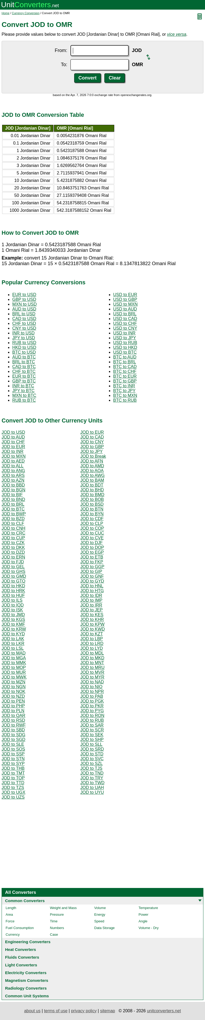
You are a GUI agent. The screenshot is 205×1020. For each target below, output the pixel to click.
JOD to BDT (91, 485)
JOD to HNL (91, 586)
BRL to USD (24, 314)
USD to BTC (125, 352)
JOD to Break (93, 456)
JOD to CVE (92, 538)
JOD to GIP (91, 571)
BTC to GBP (125, 381)
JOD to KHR (92, 619)
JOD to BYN (92, 514)
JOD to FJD (13, 562)
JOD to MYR (92, 677)
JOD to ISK (12, 610)
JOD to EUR (92, 432)
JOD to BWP (14, 514)
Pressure (57, 915)
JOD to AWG (92, 475)
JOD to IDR (91, 595)
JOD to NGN (14, 686)
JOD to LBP (91, 638)
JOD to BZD (13, 518)
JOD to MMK (14, 662)
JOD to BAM (92, 480)
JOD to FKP (91, 562)
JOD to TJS (91, 768)
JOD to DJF (91, 542)
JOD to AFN (91, 461)
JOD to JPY (91, 451)
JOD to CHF (13, 442)
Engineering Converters (27, 941)
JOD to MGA (14, 658)
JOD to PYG (92, 710)
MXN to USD (24, 304)
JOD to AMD (92, 466)
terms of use (56, 1011)
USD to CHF (125, 323)
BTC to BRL (124, 362)
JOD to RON (92, 715)
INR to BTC (23, 386)
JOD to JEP (91, 610)
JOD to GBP (92, 446)
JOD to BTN (91, 509)
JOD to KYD (13, 634)
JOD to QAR (13, 715)
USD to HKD (125, 347)
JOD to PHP (13, 706)
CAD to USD (24, 318)
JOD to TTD (13, 782)
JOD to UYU (92, 792)
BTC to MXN (125, 395)
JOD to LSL (13, 648)
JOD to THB (13, 768)
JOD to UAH (92, 787)
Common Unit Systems (27, 996)
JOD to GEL (13, 566)
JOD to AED (13, 461)
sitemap (107, 1011)
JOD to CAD (92, 437)
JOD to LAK (13, 638)
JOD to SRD (92, 749)
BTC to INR (124, 386)
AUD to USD (24, 309)
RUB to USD (24, 342)
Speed (99, 921)
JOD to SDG (13, 734)
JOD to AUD (13, 437)
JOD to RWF (14, 725)
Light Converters (21, 965)
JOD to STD (91, 754)
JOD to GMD (14, 576)
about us (32, 1011)
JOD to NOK (13, 691)
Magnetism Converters (26, 980)
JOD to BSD (92, 504)
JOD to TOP (13, 778)
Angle (143, 921)
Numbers (57, 928)
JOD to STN (13, 758)
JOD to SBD (13, 730)
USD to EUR (125, 294)
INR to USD (23, 333)
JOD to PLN (13, 710)
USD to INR (124, 333)
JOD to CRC (13, 533)
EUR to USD (24, 294)
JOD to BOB (92, 499)
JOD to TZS (13, 787)
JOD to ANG (13, 470)
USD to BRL (124, 314)
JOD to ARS (13, 475)
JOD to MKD (92, 658)
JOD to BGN (13, 490)
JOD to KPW (92, 624)
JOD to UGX (13, 792)
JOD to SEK (91, 734)
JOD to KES (91, 614)
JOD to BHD (92, 490)
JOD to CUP (13, 538)
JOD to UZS (13, 797)
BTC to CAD (125, 366)
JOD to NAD (92, 682)
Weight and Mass (63, 908)
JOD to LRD (91, 643)
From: (61, 50)
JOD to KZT (91, 634)
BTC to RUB (125, 400)
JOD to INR (12, 451)
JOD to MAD (14, 653)
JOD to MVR (92, 672)
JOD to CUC (92, 533)
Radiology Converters (26, 988)
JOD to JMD (13, 614)
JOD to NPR (92, 691)
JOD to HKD (13, 586)
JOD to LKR (13, 643)
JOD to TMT (13, 773)
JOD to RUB (92, 720)
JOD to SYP (13, 763)
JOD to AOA (92, 470)
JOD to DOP (92, 547)
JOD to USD (13, 432)
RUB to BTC (24, 400)
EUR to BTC (24, 376)
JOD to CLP (91, 523)
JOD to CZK (13, 542)
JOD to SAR (92, 725)
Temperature (148, 908)
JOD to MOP (14, 667)
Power (143, 915)
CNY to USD (24, 328)
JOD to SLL (91, 744)
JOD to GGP (92, 566)
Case (54, 935)
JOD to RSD (13, 720)
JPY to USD (23, 338)
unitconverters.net (164, 1011)
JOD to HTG (92, 590)
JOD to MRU (92, 667)
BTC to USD (24, 352)
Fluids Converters (22, 957)
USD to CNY (125, 328)
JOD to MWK (14, 677)
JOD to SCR (92, 730)
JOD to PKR (92, 706)
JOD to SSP (13, 754)
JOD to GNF (92, 576)
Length (11, 908)
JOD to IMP (91, 600)
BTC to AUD (124, 357)
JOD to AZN (13, 480)
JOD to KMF (13, 624)
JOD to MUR (14, 672)
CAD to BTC (24, 366)
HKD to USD (24, 347)
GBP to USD (24, 299)
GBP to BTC (24, 381)
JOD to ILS (12, 600)
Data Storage (104, 928)
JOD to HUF (13, 595)
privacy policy (84, 1011)
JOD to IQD (13, 605)
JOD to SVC (92, 758)
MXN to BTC (24, 395)
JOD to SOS (13, 749)
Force (10, 921)
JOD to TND (92, 773)
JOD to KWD (92, 629)
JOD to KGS (13, 619)
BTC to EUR (125, 376)
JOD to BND (13, 499)
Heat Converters (20, 949)
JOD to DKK (13, 547)
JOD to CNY (92, 442)
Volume (100, 908)
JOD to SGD (13, 739)
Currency (13, 935)
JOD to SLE (13, 744)
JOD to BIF (12, 494)
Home (5, 13)
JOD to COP (92, 528)
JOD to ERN (13, 557)
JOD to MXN (14, 456)
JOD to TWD (92, 782)
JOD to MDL (92, 653)
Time (53, 921)
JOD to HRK (13, 590)
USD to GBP (125, 299)
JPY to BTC (23, 390)
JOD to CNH (13, 528)
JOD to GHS (13, 571)
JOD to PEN (13, 701)
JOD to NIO (91, 686)
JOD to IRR (91, 605)
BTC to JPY (124, 390)
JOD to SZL (91, 763)
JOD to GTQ (13, 581)
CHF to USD (24, 323)
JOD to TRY (91, 778)
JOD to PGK (92, 701)
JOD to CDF (92, 518)
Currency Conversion (26, 13)
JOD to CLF (13, 523)
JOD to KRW (14, 629)
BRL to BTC (23, 362)
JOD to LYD (91, 648)
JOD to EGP (92, 552)
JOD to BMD (92, 494)
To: (64, 64)
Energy (99, 915)
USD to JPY (124, 338)
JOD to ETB (91, 557)
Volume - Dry (149, 928)
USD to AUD (125, 309)
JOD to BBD (13, 485)
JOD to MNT (92, 662)
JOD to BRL (13, 504)
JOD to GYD (92, 581)
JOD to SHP (92, 739)
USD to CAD (125, 318)
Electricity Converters (25, 972)
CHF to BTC (24, 371)
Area (9, 915)
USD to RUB (125, 342)
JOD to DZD (13, 552)
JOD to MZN (13, 682)
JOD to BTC (13, 509)
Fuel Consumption (20, 928)
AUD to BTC (24, 357)
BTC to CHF (124, 371)
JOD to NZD (13, 696)
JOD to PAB (91, 696)
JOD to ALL (12, 466)
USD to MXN (125, 304)
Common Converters (25, 900)
